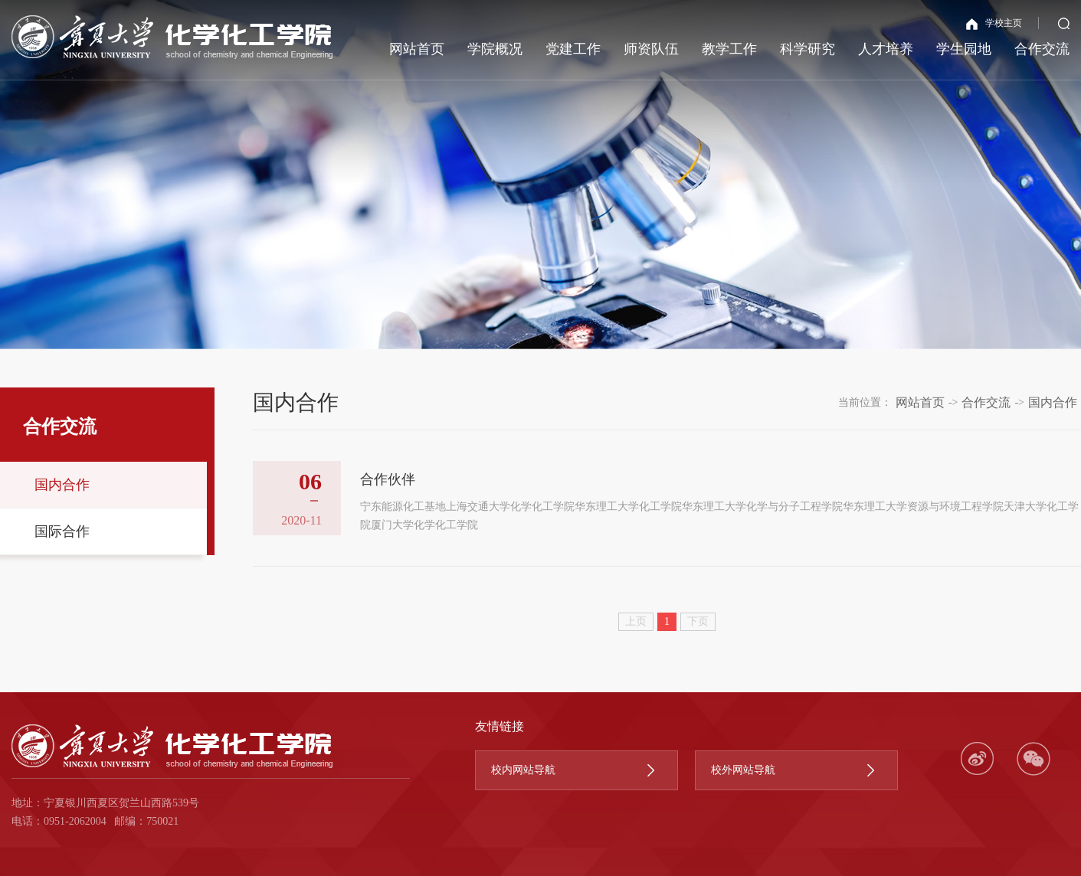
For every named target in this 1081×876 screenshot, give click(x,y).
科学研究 (807, 49)
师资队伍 (651, 49)
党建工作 (573, 49)
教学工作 (729, 49)
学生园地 (963, 49)
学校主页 (994, 24)
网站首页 (416, 49)
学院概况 (494, 49)
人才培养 (885, 49)
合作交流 (1042, 49)
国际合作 (62, 531)
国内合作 (62, 484)
